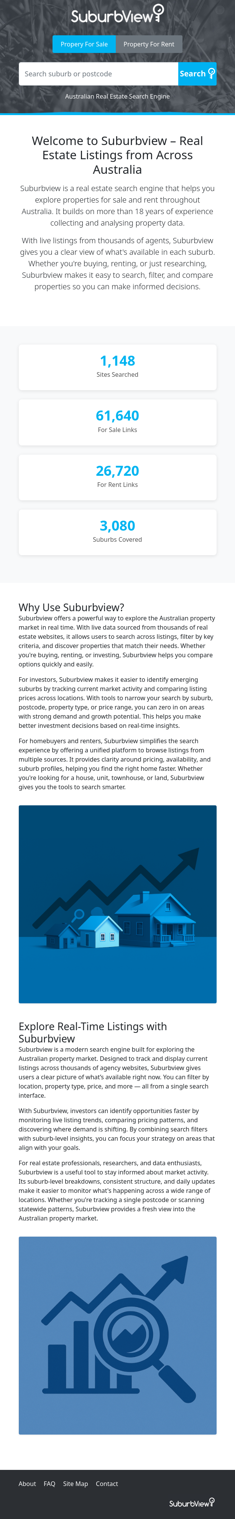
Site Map (75, 1483)
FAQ (49, 1483)
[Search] (197, 74)
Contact (107, 1483)
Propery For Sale (84, 44)
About (27, 1483)
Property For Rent (148, 44)
